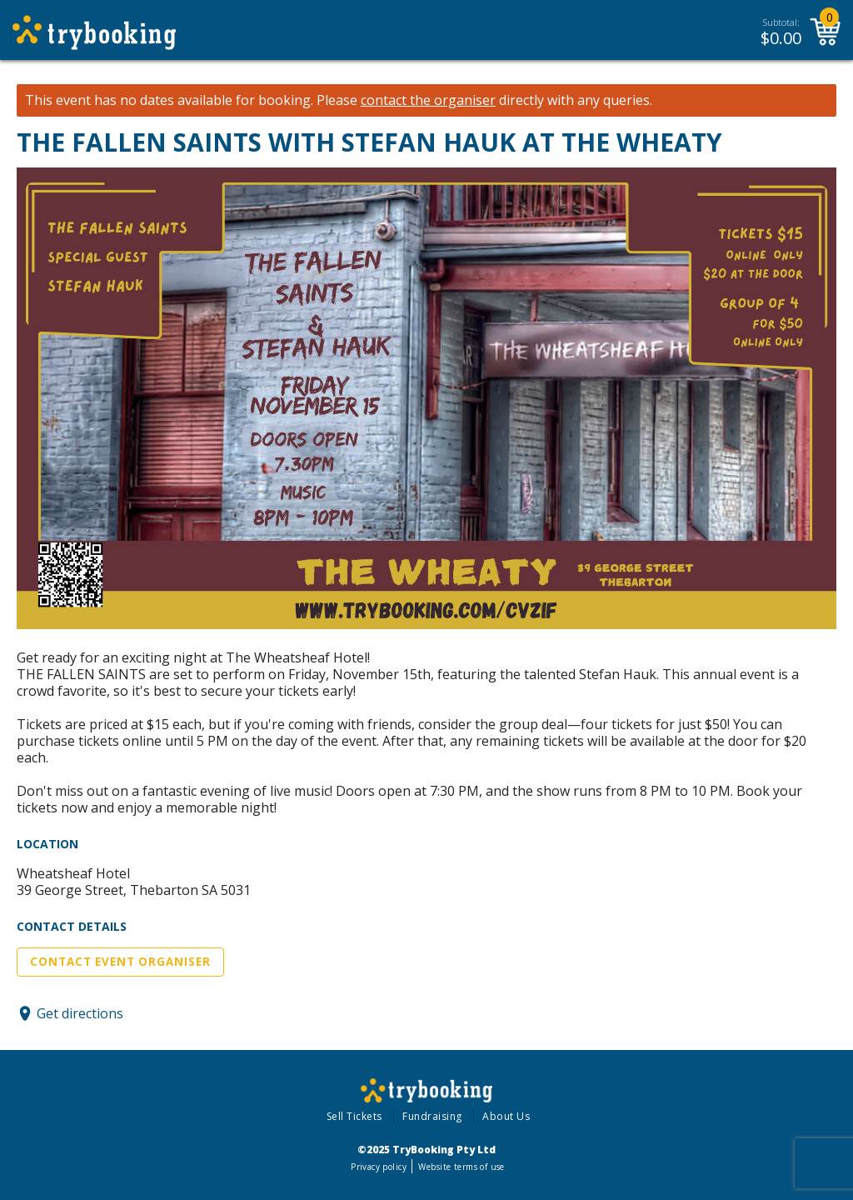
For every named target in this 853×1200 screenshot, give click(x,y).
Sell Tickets (354, 1116)
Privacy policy (379, 1166)
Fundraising (432, 1116)
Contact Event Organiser (120, 961)
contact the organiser (428, 100)
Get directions (80, 1013)
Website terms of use (461, 1166)
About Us (506, 1116)
